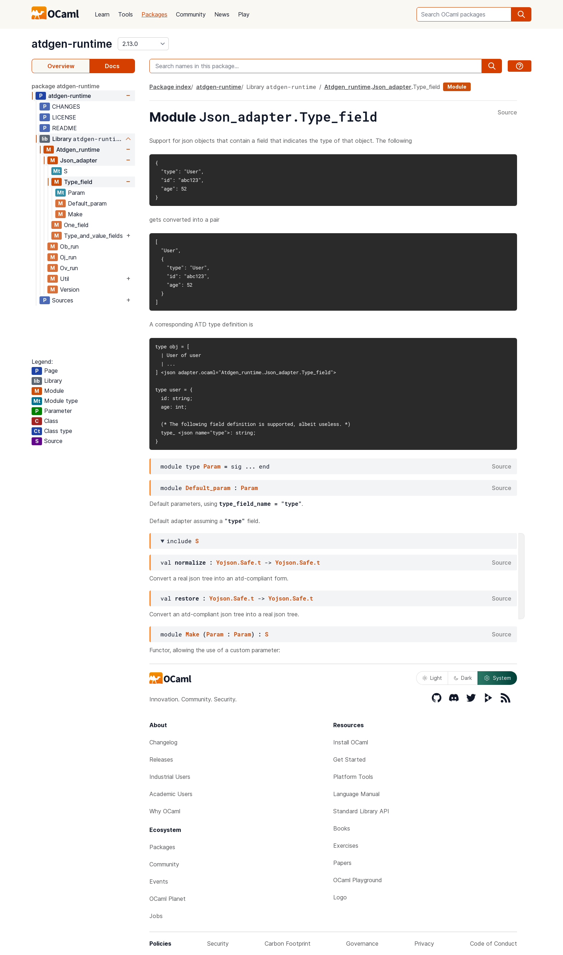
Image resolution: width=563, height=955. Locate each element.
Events (158, 881)
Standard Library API (361, 811)
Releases (161, 759)
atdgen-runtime (72, 43)
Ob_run (69, 246)
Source (507, 112)
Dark (463, 678)
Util (64, 278)
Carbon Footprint (288, 943)
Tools (125, 14)
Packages (154, 14)
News (221, 14)
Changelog (163, 742)
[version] (143, 43)
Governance (362, 943)
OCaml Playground (357, 880)
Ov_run (69, 268)
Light (432, 678)
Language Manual (356, 794)
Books (341, 828)
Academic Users (170, 794)
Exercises (345, 845)
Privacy (424, 943)
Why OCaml (164, 811)
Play (244, 14)
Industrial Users (169, 776)
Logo (340, 897)
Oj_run (68, 257)
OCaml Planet (167, 898)
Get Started (349, 759)
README (64, 128)
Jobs (156, 915)
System (497, 678)
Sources (62, 300)
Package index (170, 86)
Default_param (87, 203)
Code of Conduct (493, 943)
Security (218, 943)
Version (69, 289)
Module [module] (456, 87)
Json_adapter (78, 160)
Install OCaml (350, 742)
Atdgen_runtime (78, 149)
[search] (521, 14)
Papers (342, 862)
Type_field (78, 181)
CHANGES (66, 106)
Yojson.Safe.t (238, 562)
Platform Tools (353, 776)
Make (75, 214)
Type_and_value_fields (93, 235)
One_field (76, 225)
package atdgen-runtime (65, 86)
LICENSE (64, 117)
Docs (112, 66)
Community (191, 14)
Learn (102, 14)
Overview (60, 66)
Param (76, 192)
